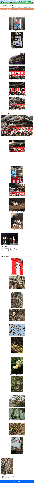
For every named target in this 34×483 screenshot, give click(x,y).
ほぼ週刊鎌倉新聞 (8, 5)
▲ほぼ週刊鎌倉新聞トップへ (29, 7)
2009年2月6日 (20, 7)
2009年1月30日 (14, 7)
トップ (3, 5)
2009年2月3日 (14, 5)
